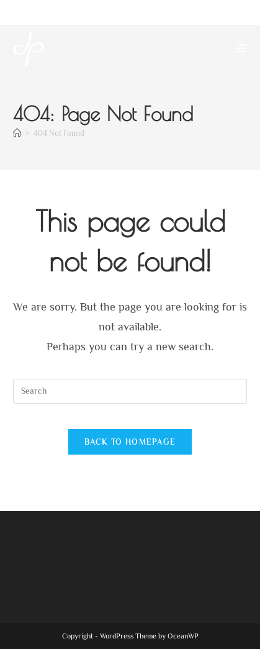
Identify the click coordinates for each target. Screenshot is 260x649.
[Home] (17, 133)
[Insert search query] (130, 391)
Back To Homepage (130, 442)
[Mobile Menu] (242, 49)
